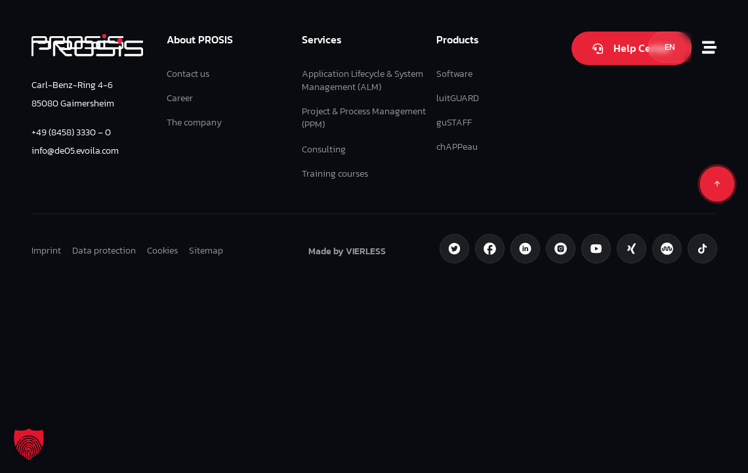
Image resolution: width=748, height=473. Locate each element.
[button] (29, 444)
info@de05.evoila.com (75, 150)
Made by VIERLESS (347, 251)
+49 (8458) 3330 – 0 (71, 132)
